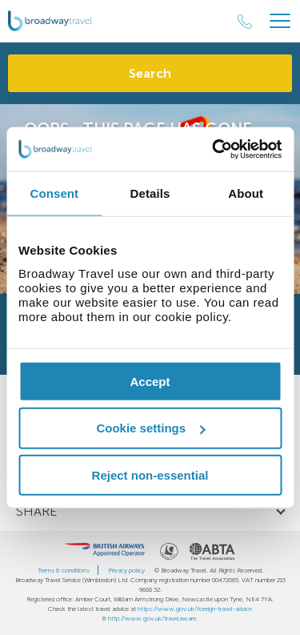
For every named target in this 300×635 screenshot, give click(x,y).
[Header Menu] (280, 21)
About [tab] (245, 193)
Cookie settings (150, 428)
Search (150, 73)
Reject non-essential (150, 475)
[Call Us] (245, 21)
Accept (150, 381)
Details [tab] (150, 193)
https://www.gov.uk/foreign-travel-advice (195, 609)
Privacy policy (126, 570)
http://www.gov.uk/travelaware (152, 618)
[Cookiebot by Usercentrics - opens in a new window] (214, 149)
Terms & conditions (64, 570)
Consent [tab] (54, 193)
